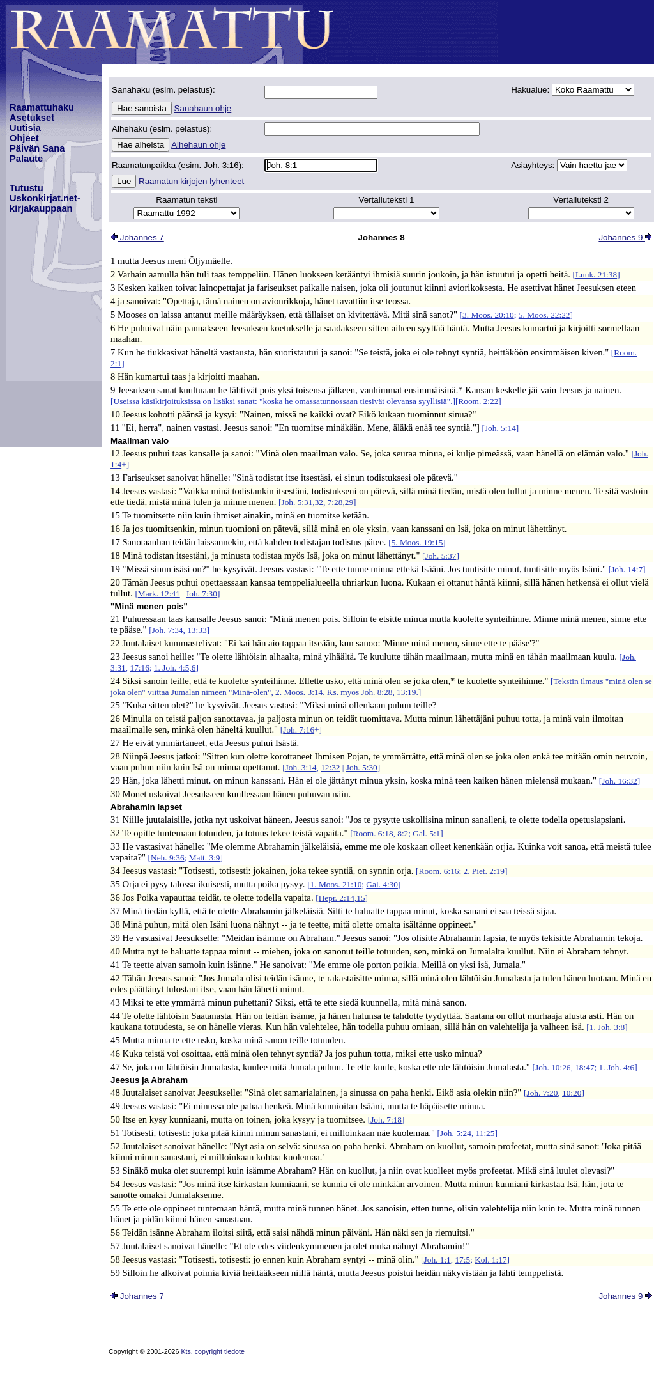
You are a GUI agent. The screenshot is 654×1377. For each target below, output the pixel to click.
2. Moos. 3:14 (299, 692)
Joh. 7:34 (167, 630)
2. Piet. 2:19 (484, 871)
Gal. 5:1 (426, 833)
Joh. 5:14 (500, 428)
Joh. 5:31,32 (302, 502)
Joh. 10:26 (553, 1067)
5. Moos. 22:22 (544, 315)
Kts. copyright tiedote (213, 1351)
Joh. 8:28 (377, 692)
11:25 (485, 1133)
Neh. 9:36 (168, 857)
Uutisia (25, 128)
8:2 (402, 833)
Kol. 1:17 (490, 1259)
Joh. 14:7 (627, 569)
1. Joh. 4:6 (617, 1067)
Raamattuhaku (42, 107)
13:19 (406, 692)
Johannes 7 (137, 237)
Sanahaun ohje (203, 108)
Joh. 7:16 (298, 730)
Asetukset (32, 118)
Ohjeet (24, 138)
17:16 (139, 668)
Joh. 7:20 (542, 1093)
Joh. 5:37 (441, 556)
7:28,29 (340, 502)
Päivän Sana (37, 148)
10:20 (571, 1093)
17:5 (462, 1259)
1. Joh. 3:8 (607, 1027)
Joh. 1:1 (437, 1259)
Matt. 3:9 (204, 857)
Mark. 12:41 (159, 593)
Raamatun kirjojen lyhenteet (191, 181)
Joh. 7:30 (201, 593)
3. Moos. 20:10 (488, 315)
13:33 (196, 630)
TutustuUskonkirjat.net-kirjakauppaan (45, 198)
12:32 (330, 767)
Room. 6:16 (439, 871)
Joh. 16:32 (619, 781)
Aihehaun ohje (198, 145)
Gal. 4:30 (382, 884)
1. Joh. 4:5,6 (175, 668)
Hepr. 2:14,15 (342, 898)
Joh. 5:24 (455, 1133)
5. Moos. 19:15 (417, 542)
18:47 (584, 1067)
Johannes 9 (625, 237)
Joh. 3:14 (301, 767)
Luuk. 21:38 (596, 274)
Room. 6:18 (373, 833)
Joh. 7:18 (386, 1119)
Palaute (26, 158)
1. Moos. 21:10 (336, 884)
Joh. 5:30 (361, 767)
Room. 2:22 (478, 401)
